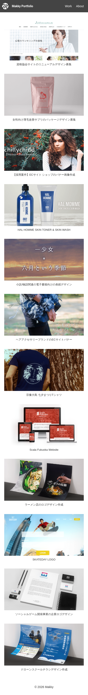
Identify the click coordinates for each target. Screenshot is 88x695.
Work (68, 6)
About (80, 6)
